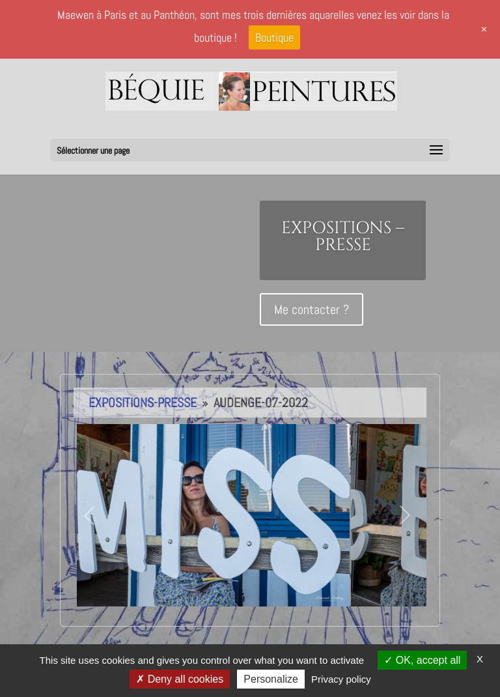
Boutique (274, 37)
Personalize (270, 679)
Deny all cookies (179, 679)
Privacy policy (341, 679)
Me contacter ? (311, 309)
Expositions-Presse (143, 402)
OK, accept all (422, 660)
